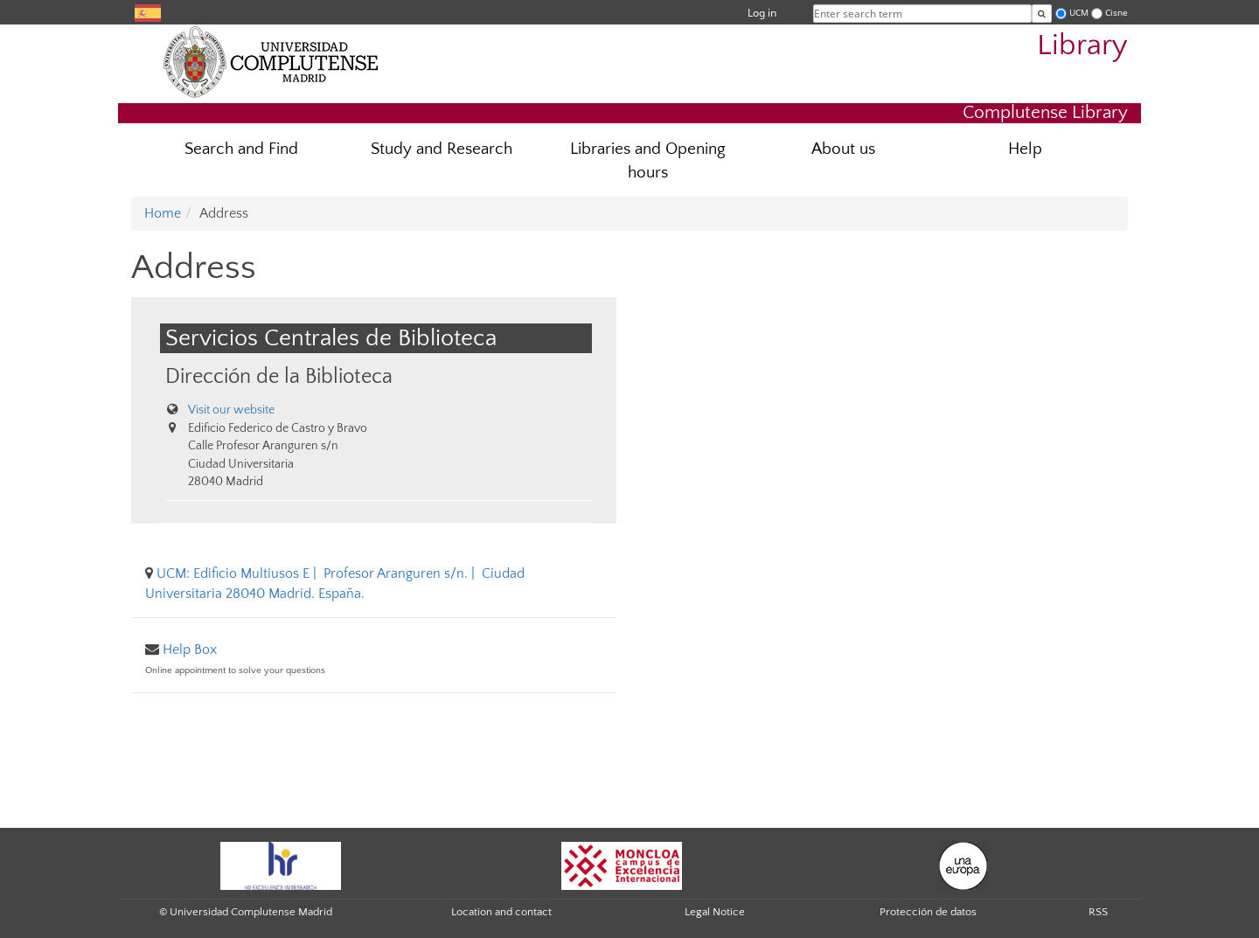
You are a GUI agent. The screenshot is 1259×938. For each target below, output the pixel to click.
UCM (1079, 12)
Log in (762, 12)
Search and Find (241, 149)
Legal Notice (715, 912)
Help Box (190, 649)
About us (843, 149)
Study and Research (441, 149)
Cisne (1116, 12)
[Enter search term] (1042, 13)
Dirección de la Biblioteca (279, 376)
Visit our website (231, 410)
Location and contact (501, 912)
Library (1082, 46)
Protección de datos (928, 912)
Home (162, 213)
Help (1025, 149)
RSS (1098, 912)
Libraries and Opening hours (648, 161)
